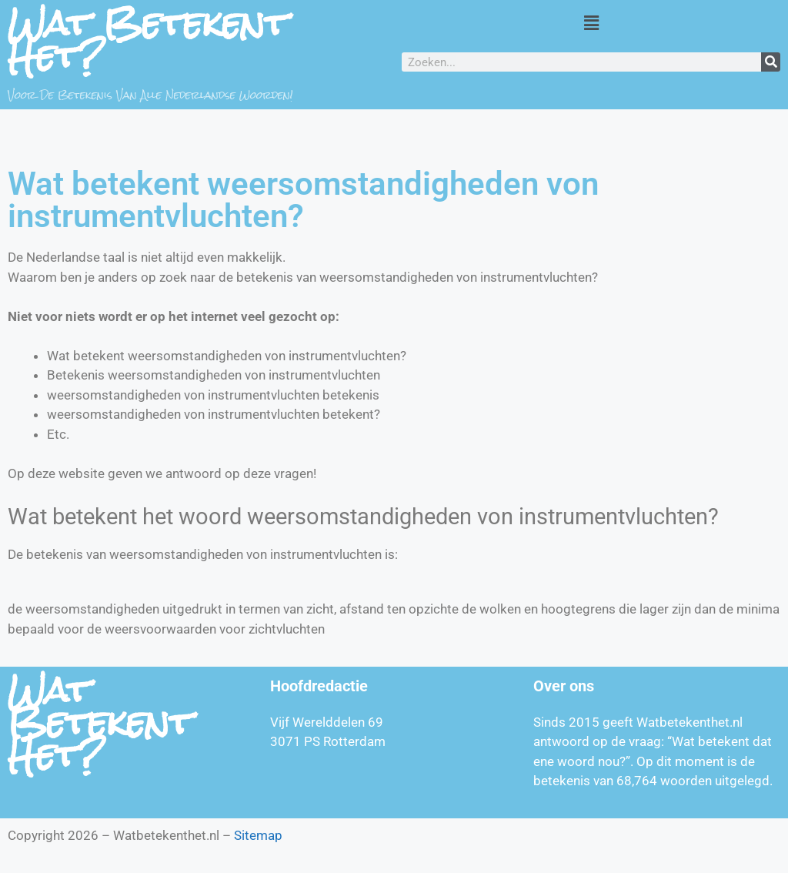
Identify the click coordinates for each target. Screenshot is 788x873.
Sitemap (258, 835)
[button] (591, 22)
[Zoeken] (770, 62)
